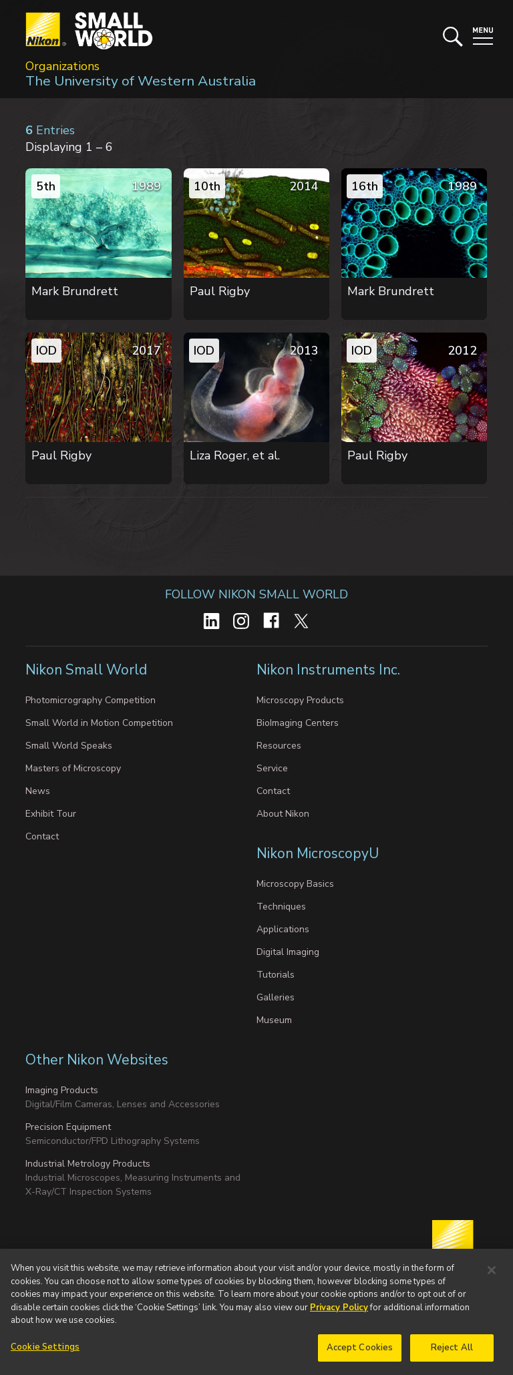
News (37, 791)
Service (272, 768)
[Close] (491, 1275)
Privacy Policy (339, 1313)
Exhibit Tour (50, 813)
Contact (42, 836)
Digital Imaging (287, 952)
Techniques (281, 906)
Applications (282, 929)
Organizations (62, 66)
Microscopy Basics (295, 883)
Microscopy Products (300, 700)
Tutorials (275, 974)
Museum (274, 1020)
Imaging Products (61, 1090)
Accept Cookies (360, 1353)
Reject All (452, 1353)
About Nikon (282, 813)
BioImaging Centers (297, 723)
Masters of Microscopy (73, 768)
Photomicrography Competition (90, 700)
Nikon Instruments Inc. (329, 669)
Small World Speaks (68, 745)
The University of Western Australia (140, 80)
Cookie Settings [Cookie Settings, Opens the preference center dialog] (45, 1352)
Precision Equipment (68, 1127)
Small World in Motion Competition (99, 723)
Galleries (275, 997)
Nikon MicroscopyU (317, 853)
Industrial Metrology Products (87, 1163)
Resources (278, 745)
